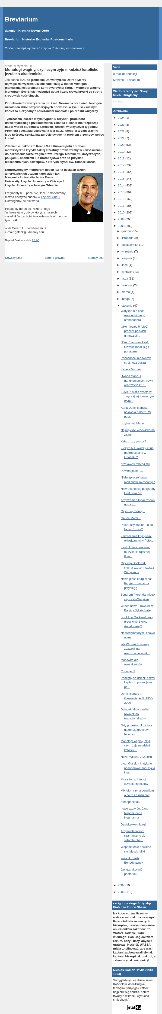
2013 (121, 192)
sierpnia (127, 258)
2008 (121, 226)
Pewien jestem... (132, 470)
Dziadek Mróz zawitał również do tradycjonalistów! (135, 714)
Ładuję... (119, 101)
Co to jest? (128, 671)
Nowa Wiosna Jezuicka (136, 756)
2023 (121, 124)
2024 (121, 117)
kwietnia (127, 285)
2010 (121, 212)
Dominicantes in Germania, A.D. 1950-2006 (137, 698)
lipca (124, 265)
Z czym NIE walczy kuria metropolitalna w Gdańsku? (137, 452)
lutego (125, 299)
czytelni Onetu (50, 197)
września (127, 251)
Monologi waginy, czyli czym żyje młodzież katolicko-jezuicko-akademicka (52, 71)
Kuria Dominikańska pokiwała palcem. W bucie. (136, 412)
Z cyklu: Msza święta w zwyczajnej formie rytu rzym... (137, 396)
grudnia (126, 231)
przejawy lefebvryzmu (135, 464)
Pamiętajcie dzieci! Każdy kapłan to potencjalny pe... (138, 682)
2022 (121, 131)
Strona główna (54, 257)
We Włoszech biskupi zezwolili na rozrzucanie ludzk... (135, 649)
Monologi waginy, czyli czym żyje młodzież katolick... (135, 745)
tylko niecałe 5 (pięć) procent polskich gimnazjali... (134, 331)
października (130, 245)
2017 (121, 165)
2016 (121, 172)
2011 (121, 205)
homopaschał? (130, 802)
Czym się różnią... (133, 511)
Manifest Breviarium (126, 80)
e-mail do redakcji (125, 74)
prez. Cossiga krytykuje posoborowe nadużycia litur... (138, 768)
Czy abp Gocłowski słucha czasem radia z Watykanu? (137, 567)
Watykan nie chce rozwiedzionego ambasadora (133, 315)
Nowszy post (13, 257)
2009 (121, 219)
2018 (121, 158)
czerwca (127, 272)
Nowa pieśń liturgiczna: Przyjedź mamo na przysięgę (136, 583)
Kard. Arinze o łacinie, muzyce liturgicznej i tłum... (136, 551)
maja (125, 278)
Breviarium (21, 19)
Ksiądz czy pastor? (133, 441)
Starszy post (96, 257)
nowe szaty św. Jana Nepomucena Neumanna (134, 813)
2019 (121, 151)
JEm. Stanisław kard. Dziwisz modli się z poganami (135, 347)
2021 (121, 138)
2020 (121, 144)
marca (126, 292)
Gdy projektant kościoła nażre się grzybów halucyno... (136, 730)
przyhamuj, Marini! (133, 423)
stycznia (127, 305)
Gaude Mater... (131, 518)
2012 (121, 199)
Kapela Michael (131, 369)
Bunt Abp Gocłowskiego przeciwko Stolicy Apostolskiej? (136, 621)
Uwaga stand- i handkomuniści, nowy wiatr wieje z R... (137, 380)
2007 (121, 885)
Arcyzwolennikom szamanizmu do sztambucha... (133, 835)
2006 (121, 892)
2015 (121, 178)
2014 (121, 185)
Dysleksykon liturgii (133, 824)
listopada (127, 238)
